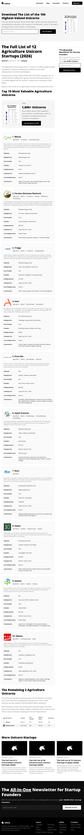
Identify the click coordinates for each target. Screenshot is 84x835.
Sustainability (16, 198)
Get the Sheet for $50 (31, 123)
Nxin (17, 470)
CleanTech (38, 359)
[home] (6, 3)
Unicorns (24, 61)
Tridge (18, 247)
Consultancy (63, 827)
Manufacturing (32, 529)
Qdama (19, 636)
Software (39, 529)
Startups (50, 832)
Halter (18, 525)
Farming (37, 196)
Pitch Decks (51, 825)
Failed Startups (52, 829)
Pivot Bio (19, 356)
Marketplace (44, 196)
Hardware (23, 529)
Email (72, 829)
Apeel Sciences (22, 413)
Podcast (38, 829)
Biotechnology (30, 304)
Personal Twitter (76, 827)
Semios (18, 581)
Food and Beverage (34, 139)
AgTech (23, 196)
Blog (47, 3)
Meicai (18, 136)
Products (66, 3)
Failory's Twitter (76, 825)
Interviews (39, 3)
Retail (34, 639)
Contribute (62, 829)
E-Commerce (24, 139)
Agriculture (16, 139)
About (61, 832)
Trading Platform (39, 251)
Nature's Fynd (10, 725)
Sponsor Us (62, 825)
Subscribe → (77, 3)
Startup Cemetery (41, 832)
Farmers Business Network (28, 193)
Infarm (8, 722)
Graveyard (56, 3)
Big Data (28, 584)
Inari (17, 301)
